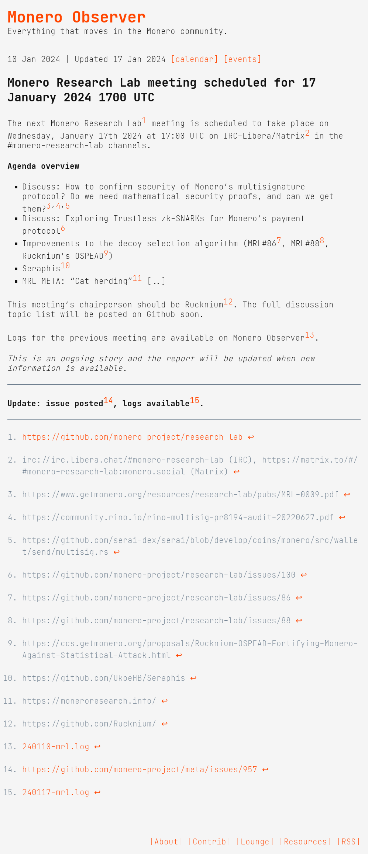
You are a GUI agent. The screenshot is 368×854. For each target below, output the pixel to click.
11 (137, 278)
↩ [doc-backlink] (251, 437)
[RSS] (349, 842)
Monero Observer (76, 17)
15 (194, 400)
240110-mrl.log (55, 747)
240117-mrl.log (55, 792)
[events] (242, 59)
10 (65, 266)
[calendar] (195, 59)
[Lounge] (255, 842)
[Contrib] (209, 842)
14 (108, 400)
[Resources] (305, 842)
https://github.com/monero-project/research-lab (132, 437)
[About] (166, 842)
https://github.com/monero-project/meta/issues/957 (139, 769)
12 (228, 302)
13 (309, 335)
